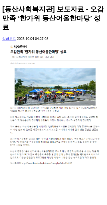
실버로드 (9, 39)
